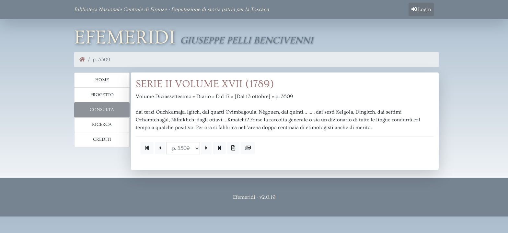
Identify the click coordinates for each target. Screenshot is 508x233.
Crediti (102, 139)
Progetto (102, 94)
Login (421, 9)
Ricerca (102, 124)
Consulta (102, 109)
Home (102, 80)
